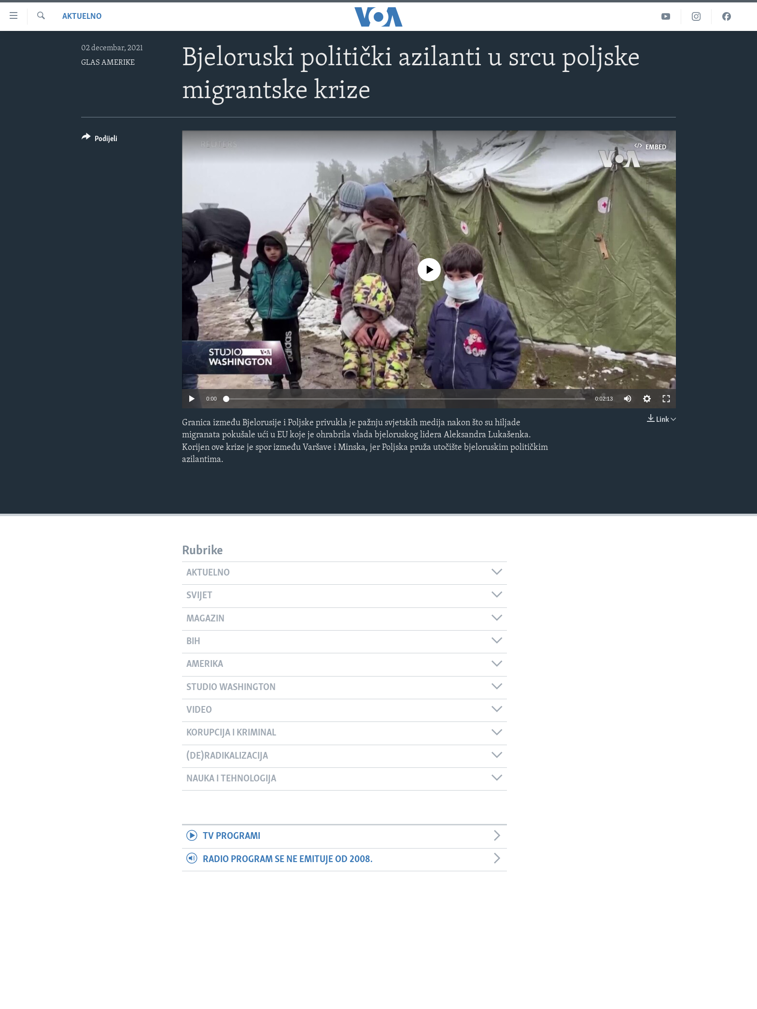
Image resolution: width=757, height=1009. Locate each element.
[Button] (99, 140)
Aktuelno (82, 16)
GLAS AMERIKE (108, 63)
